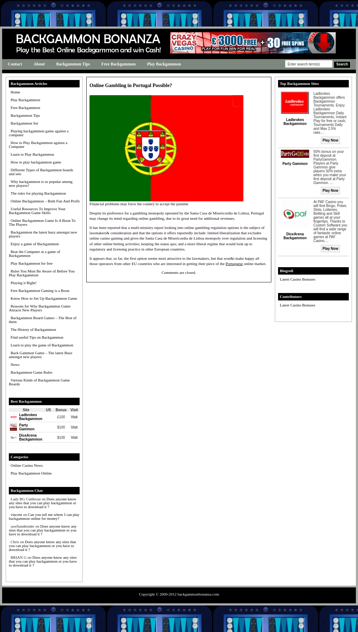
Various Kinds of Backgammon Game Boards (39, 382)
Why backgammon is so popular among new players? (41, 183)
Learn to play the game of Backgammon (42, 345)
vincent (16, 514)
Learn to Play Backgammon (32, 154)
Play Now (330, 140)
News (15, 364)
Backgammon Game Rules (31, 372)
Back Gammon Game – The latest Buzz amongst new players (41, 355)
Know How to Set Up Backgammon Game (44, 298)
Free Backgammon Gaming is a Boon (40, 290)
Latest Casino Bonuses (297, 279)
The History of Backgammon (33, 329)
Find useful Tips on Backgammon (37, 337)
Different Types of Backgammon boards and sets (41, 172)
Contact (15, 64)
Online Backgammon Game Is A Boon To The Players (42, 222)
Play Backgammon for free (32, 263)
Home (15, 92)
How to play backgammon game (36, 162)
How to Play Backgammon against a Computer (38, 144)
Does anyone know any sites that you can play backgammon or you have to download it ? (42, 503)
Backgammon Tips (73, 64)
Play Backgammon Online (31, 473)
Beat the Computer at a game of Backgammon (34, 253)
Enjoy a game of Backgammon (35, 244)
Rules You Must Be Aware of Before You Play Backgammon (42, 273)
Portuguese (234, 264)
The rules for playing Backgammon (38, 193)
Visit (74, 417)
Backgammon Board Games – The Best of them (42, 320)
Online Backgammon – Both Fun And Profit (45, 201)
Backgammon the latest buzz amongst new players (43, 234)
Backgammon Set (24, 123)
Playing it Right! (23, 283)
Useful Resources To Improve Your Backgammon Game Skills (37, 211)
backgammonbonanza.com (198, 594)
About (39, 64)
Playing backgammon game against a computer (39, 133)
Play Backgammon (164, 64)
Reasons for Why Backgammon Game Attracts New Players (39, 308)
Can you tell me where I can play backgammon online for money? (44, 516)
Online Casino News (27, 465)
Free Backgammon (119, 64)
